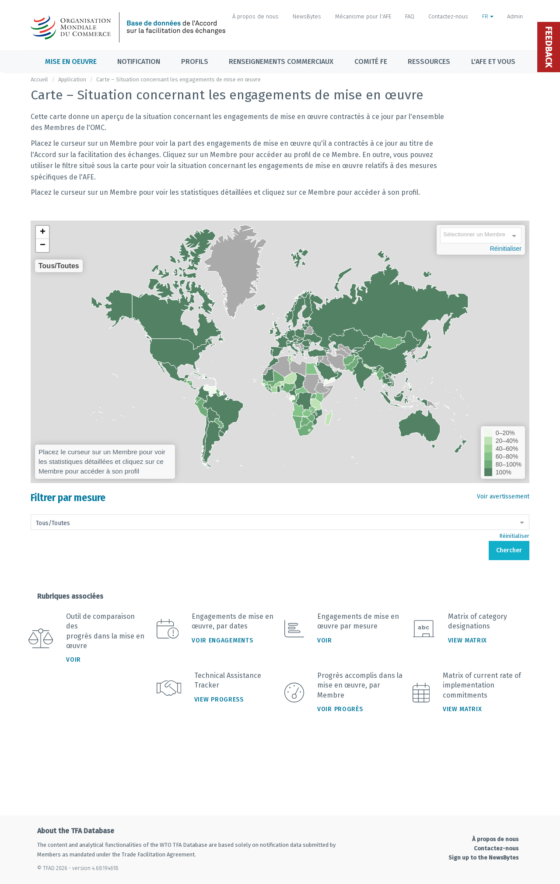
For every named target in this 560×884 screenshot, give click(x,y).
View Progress (219, 699)
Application (72, 79)
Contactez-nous (448, 16)
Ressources (429, 61)
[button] (42, 232)
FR (488, 16)
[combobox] (481, 236)
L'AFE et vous (493, 61)
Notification (138, 61)
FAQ (409, 16)
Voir (73, 659)
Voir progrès (340, 709)
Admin (515, 16)
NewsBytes (307, 16)
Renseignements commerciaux (281, 61)
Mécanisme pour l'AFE (363, 16)
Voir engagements (222, 640)
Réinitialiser (506, 248)
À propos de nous (255, 16)
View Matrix (467, 640)
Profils (194, 61)
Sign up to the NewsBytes (483, 857)
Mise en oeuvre (71, 61)
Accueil (39, 79)
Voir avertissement (503, 496)
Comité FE (370, 61)
